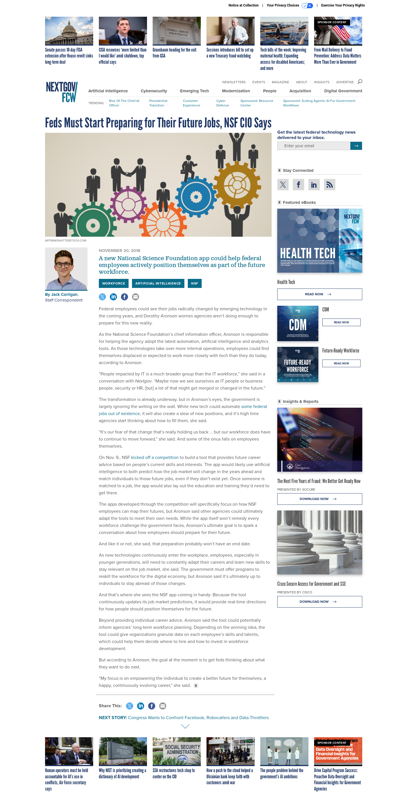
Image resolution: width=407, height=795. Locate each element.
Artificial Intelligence (108, 91)
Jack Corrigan (64, 294)
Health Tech (286, 282)
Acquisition (300, 91)
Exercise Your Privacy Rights (343, 5)
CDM (325, 309)
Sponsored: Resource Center (256, 103)
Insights (321, 82)
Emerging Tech (194, 91)
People (269, 91)
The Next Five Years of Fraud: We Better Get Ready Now (319, 481)
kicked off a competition (155, 457)
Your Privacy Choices (290, 5)
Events (258, 82)
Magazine (280, 82)
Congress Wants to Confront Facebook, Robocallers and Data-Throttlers (198, 717)
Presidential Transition (158, 103)
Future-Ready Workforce (340, 350)
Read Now (319, 294)
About (301, 82)
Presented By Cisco (294, 592)
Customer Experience (191, 103)
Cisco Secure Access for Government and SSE (311, 583)
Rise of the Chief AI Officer (124, 103)
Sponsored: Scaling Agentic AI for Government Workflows (319, 103)
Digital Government (343, 91)
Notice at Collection (244, 5)
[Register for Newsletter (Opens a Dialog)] (356, 146)
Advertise (345, 82)
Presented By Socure (296, 489)
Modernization (236, 91)
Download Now (320, 499)
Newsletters (234, 82)
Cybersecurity (154, 91)
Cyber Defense (222, 103)
